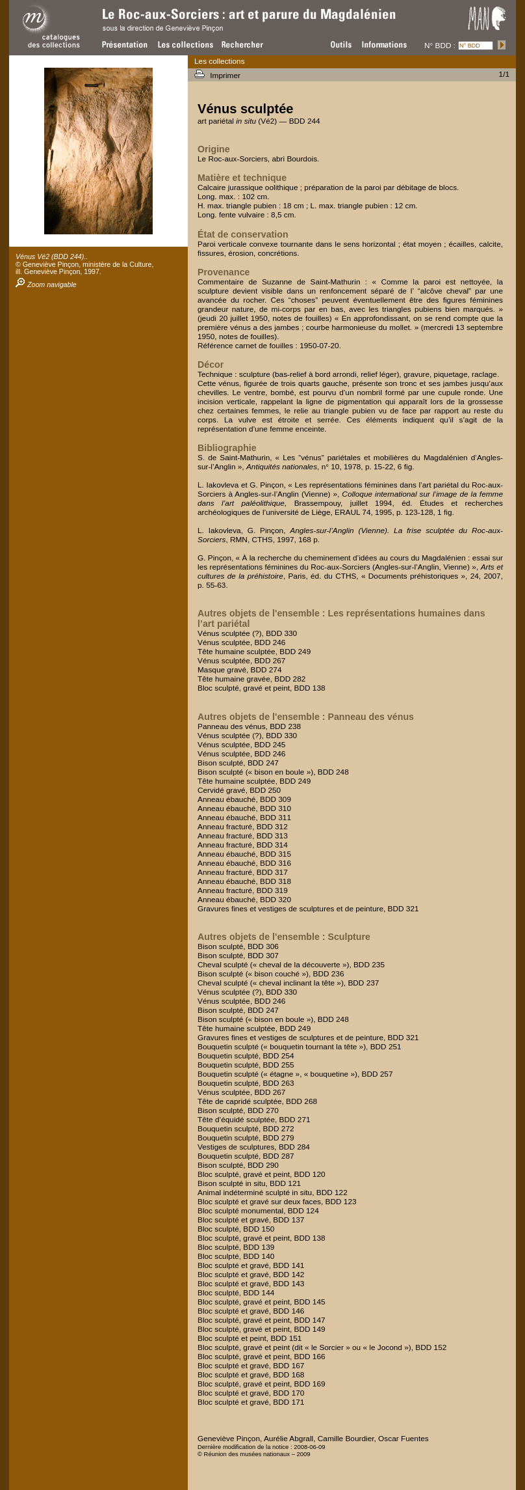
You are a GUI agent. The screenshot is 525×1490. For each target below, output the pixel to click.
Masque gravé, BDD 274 (240, 669)
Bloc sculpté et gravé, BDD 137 (251, 1219)
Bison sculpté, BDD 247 (238, 762)
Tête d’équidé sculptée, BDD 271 (254, 1119)
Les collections (219, 61)
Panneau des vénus (370, 716)
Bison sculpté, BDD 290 (238, 1165)
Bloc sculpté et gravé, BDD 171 (251, 1402)
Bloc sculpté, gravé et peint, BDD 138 (262, 688)
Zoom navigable (46, 284)
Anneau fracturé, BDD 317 (243, 872)
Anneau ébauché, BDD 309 (244, 799)
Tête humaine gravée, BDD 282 (251, 678)
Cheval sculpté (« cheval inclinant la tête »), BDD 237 (288, 982)
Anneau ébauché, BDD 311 (244, 817)
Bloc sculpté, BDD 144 (236, 1292)
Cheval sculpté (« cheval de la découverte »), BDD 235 (291, 964)
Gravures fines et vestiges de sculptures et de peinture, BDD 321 (308, 908)
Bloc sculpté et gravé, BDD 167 (251, 1365)
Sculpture (348, 936)
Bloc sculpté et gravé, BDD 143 (251, 1283)
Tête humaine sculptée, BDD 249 (254, 651)
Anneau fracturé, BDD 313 (243, 835)
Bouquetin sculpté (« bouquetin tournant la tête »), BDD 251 (300, 1046)
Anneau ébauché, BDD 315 (244, 854)
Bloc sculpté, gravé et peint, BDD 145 (262, 1301)
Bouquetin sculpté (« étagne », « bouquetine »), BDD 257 (295, 1074)
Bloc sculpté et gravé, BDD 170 (251, 1393)
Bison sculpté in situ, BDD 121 (249, 1183)
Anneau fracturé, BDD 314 (243, 844)
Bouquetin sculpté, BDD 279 (246, 1137)
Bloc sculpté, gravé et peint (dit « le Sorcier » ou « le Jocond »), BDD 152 (322, 1347)
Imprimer (226, 75)
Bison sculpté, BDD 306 (238, 946)
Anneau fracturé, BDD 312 (243, 826)
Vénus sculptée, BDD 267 (241, 660)
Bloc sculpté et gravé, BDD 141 (251, 1265)
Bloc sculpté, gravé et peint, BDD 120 (262, 1174)
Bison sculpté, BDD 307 (238, 955)
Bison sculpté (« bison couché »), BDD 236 (271, 973)
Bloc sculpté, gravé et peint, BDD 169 (262, 1383)
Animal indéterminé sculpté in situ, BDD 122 (273, 1192)
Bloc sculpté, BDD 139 (236, 1247)
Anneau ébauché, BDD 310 (244, 808)
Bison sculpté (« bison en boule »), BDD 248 (273, 772)
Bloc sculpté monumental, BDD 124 (258, 1210)
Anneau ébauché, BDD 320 (244, 899)
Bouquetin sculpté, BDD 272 (246, 1128)
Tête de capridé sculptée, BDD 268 (257, 1101)
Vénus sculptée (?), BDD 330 (247, 633)
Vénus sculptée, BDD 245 (241, 744)
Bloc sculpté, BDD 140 (236, 1256)
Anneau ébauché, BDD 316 (244, 863)
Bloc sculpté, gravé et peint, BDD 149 (262, 1329)
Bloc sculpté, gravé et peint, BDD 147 (262, 1320)
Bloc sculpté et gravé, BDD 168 (251, 1374)
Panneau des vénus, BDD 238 (249, 726)
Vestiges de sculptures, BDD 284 (254, 1147)
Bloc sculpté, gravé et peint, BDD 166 (262, 1356)
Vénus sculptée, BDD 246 (241, 642)
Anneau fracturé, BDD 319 (243, 890)
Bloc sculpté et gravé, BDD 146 (251, 1311)
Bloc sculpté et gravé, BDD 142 (251, 1274)
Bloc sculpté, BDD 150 (236, 1229)
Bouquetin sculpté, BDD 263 (246, 1083)
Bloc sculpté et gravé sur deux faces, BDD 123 (277, 1201)
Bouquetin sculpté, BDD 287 (246, 1156)
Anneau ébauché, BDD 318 (244, 881)
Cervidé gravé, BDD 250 (239, 790)
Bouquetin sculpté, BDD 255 (246, 1064)
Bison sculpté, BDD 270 (238, 1110)
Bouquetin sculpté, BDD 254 (246, 1055)
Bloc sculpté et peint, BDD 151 (249, 1338)
